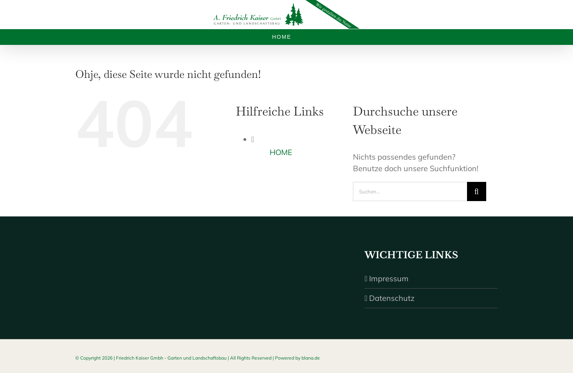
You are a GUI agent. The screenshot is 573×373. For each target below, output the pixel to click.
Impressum (389, 278)
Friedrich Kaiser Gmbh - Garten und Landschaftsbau (171, 358)
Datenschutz (391, 298)
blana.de (310, 358)
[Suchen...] (410, 191)
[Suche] (476, 191)
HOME (281, 152)
